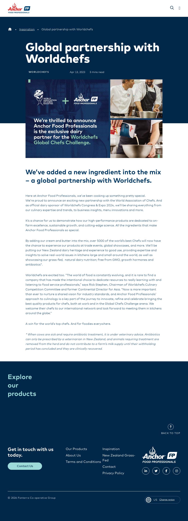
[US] (10, 29)
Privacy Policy (113, 473)
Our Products (76, 449)
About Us (73, 455)
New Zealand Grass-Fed (118, 458)
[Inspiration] (27, 29)
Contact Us (25, 466)
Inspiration (111, 449)
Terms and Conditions (83, 462)
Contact (109, 467)
